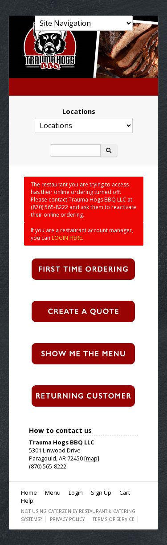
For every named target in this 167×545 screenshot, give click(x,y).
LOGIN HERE (67, 238)
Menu (53, 492)
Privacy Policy (67, 519)
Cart (124, 492)
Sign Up (101, 492)
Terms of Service (113, 519)
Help (27, 501)
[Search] (75, 150)
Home (29, 492)
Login (76, 492)
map (92, 458)
